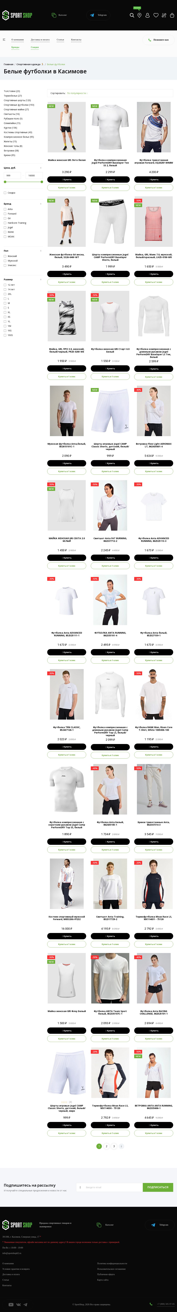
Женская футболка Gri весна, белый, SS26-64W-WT (66, 256)
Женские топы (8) (13, 145)
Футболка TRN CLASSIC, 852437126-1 (66, 728)
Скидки (35, 47)
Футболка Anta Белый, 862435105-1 (110, 823)
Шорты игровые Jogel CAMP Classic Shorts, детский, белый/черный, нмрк (67, 1108)
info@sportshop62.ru (11, 1253)
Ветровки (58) (11, 150)
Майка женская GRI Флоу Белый (67, 1011)
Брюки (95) (9, 155)
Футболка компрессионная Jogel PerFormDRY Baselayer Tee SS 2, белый (110, 163)
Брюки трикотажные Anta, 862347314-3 (154, 823)
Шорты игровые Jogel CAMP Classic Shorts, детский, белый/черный (110, 446)
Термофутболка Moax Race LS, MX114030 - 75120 (110, 1107)
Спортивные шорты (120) (17, 100)
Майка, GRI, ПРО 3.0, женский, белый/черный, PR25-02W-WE (66, 350)
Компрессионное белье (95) (19, 136)
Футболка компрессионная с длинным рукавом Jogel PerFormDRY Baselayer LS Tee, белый (153, 352)
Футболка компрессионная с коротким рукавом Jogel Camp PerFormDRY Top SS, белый (66, 825)
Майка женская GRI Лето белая (67, 160)
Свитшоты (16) (12, 113)
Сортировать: (58, 93)
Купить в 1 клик (66, 187)
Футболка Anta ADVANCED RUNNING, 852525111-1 (66, 634)
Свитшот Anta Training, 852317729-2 (110, 918)
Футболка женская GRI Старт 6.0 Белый (110, 350)
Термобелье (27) (13, 95)
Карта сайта (103, 1280)
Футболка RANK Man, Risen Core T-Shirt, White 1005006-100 (153, 728)
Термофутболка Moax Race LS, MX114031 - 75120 (154, 918)
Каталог (59, 15)
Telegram (98, 15)
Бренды (15, 47)
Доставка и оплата (40, 39)
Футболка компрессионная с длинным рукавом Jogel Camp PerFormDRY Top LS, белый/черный (110, 731)
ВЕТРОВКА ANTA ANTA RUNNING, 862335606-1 (154, 1107)
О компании (17, 39)
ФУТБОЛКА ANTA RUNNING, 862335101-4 (110, 634)
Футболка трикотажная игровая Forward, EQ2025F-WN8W (154, 161)
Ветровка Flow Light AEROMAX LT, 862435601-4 (153, 445)
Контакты (76, 39)
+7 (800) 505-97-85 (166, 1304)
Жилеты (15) (10, 141)
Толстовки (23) (12, 91)
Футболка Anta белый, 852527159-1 (153, 634)
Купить (66, 179)
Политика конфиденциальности (112, 1263)
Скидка (9, 193)
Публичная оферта (106, 1274)
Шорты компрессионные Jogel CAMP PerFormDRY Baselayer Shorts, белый (110, 257)
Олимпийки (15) (12, 123)
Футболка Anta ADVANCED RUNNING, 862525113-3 (153, 539)
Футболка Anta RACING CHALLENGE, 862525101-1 (154, 1012)
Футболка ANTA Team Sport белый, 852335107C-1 (110, 1012)
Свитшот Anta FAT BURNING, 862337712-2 (110, 539)
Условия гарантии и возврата (16, 1269)
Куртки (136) (10, 127)
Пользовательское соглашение (111, 1269)
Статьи (60, 39)
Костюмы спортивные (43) (18, 132)
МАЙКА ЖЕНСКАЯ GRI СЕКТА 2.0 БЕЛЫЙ (67, 539)
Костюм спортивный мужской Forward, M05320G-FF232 (67, 918)
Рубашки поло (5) (13, 118)
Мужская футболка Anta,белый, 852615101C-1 (67, 445)
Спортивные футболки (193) (19, 104)
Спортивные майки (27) (16, 109)
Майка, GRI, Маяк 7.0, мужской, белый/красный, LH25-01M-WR (153, 256)
